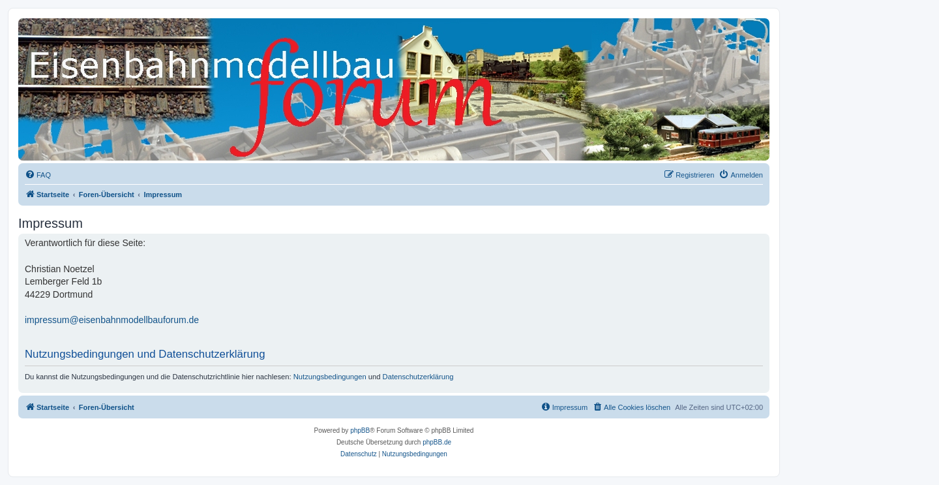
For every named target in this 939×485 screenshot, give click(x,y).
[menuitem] (38, 175)
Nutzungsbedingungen (329, 377)
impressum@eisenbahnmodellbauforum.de (112, 320)
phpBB (360, 430)
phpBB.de (437, 442)
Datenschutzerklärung (418, 377)
